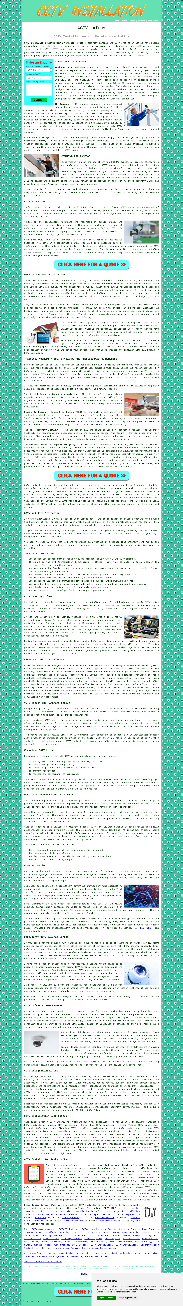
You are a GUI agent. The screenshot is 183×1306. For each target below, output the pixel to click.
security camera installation (120, 1184)
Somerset (29, 1256)
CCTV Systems (92, 1232)
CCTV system (61, 519)
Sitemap (26, 1284)
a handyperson (70, 1218)
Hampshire (76, 1256)
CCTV (125, 138)
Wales (52, 1253)
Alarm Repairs (71, 1248)
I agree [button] (101, 1298)
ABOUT (132, 21)
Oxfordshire (151, 1253)
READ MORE (145, 928)
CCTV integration (34, 1076)
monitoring (30, 839)
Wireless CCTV (32, 1239)
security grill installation (122, 1211)
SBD (107, 421)
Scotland (42, 1256)
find (33, 1122)
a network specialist (94, 1214)
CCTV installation (47, 1153)
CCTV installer (148, 1165)
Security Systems (51, 1235)
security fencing (110, 1221)
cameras (144, 996)
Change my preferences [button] (127, 1298)
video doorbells (133, 687)
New (48, 1284)
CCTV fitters (145, 1134)
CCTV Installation (102, 1245)
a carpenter (129, 1214)
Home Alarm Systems (120, 1242)
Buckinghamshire (58, 1256)
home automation (73, 1221)
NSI (93, 463)
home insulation (104, 1218)
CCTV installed (88, 1205)
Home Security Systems (103, 1229)
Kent (137, 1253)
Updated (54, 1284)
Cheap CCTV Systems (145, 1235)
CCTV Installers (46, 1232)
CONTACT (141, 21)
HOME (117, 21)
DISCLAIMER (153, 21)
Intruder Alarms (51, 1248)
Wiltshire (126, 1253)
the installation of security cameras (111, 1175)
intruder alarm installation (72, 1211)
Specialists (64, 1284)
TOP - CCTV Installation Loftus (43, 1262)
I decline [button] (111, 1298)
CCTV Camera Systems (44, 1229)
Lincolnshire (84, 1253)
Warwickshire (66, 1253)
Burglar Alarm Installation (98, 1248)
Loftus (83, 485)
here (128, 1150)
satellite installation (52, 1214)
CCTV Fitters (51, 1239)
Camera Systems (121, 1235)
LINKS (124, 21)
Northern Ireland (106, 1253)
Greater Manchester (96, 1256)
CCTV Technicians (69, 1229)
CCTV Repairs (112, 1239)
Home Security (143, 1242)
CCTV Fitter (31, 1242)
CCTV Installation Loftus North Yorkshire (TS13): (55, 43)
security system (33, 946)
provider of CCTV (42, 1200)
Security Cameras (129, 1229)
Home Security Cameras (136, 1232)
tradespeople (47, 1224)
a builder (40, 1218)
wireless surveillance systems (123, 1187)
